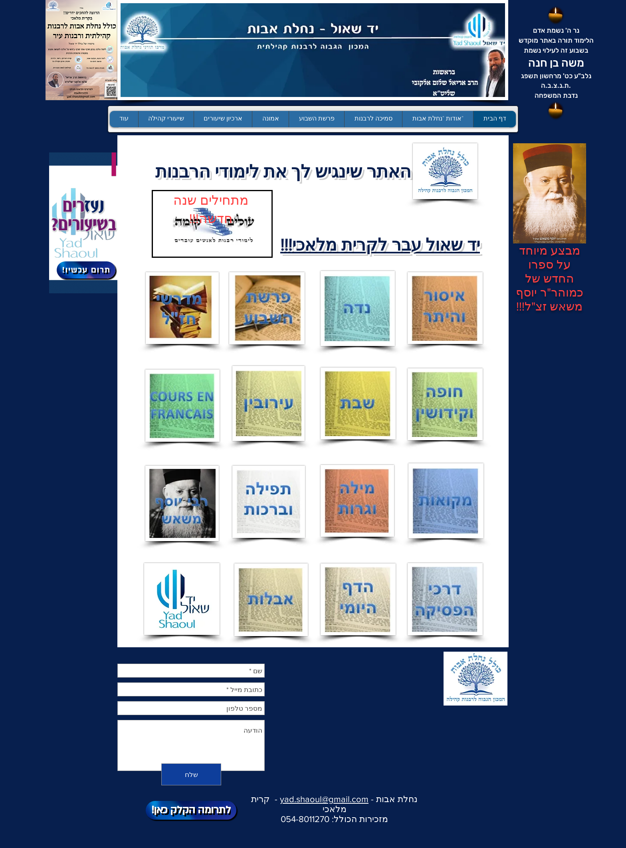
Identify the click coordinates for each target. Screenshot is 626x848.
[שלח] (191, 774)
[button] (316, 119)
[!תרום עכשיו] (86, 270)
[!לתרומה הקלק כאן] (191, 810)
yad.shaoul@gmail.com (324, 799)
